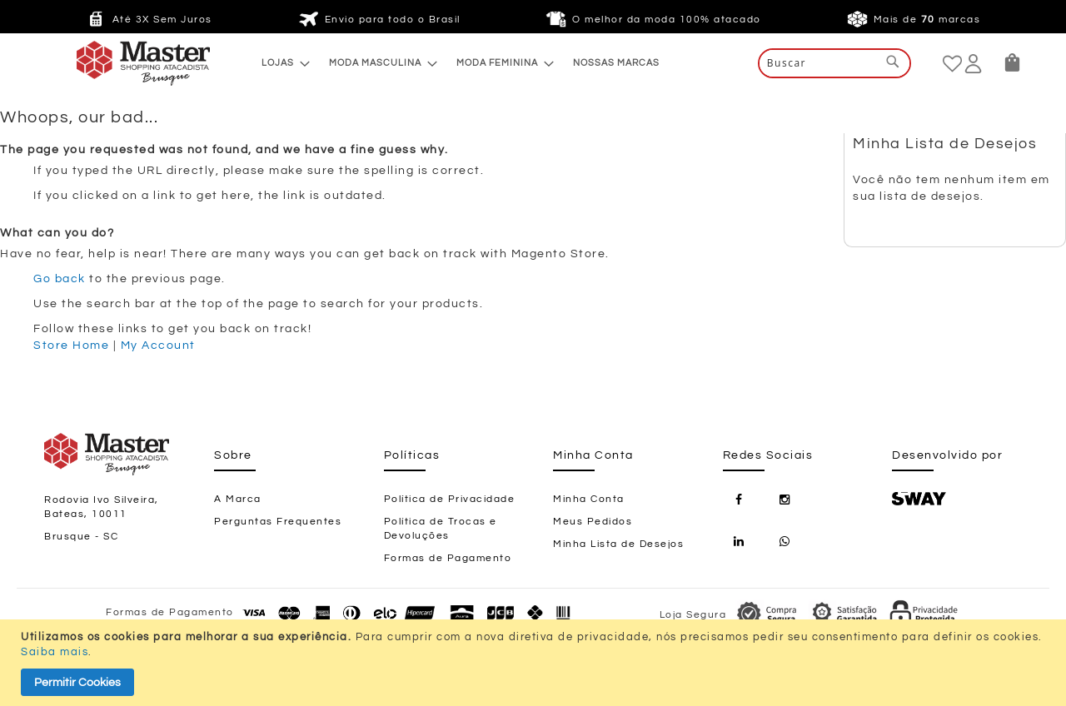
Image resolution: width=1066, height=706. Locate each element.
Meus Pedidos (592, 521)
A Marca (238, 499)
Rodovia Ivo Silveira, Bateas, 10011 (101, 507)
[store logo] (110, 63)
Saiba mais (54, 652)
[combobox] (834, 63)
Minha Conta (589, 499)
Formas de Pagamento (448, 558)
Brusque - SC (81, 536)
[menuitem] (281, 62)
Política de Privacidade (450, 499)
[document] (535, 662)
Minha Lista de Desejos (618, 544)
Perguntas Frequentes (277, 521)
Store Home (71, 345)
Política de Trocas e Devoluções (440, 528)
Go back (59, 279)
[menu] (460, 62)
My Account (158, 345)
